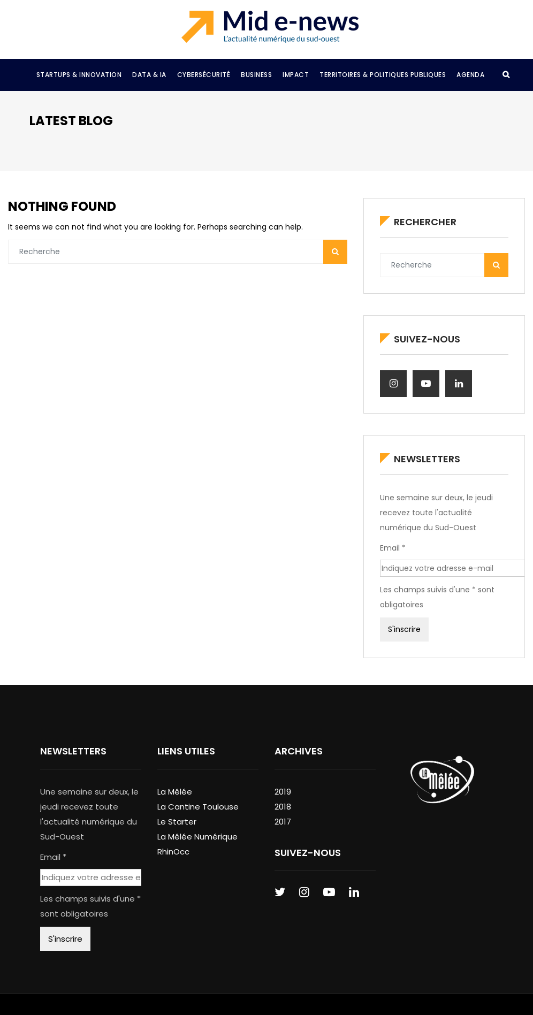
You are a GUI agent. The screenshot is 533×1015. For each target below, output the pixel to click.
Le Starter (176, 821)
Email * (393, 548)
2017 (283, 821)
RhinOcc (173, 851)
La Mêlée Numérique (197, 836)
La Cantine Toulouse (198, 806)
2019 (283, 791)
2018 (283, 806)
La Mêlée (174, 791)
